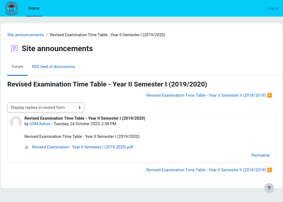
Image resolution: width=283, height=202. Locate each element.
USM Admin (53, 124)
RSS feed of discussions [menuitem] (67, 67)
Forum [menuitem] (30, 67)
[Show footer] (269, 188)
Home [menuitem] (34, 8)
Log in (273, 8)
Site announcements (38, 35)
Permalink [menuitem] (248, 155)
